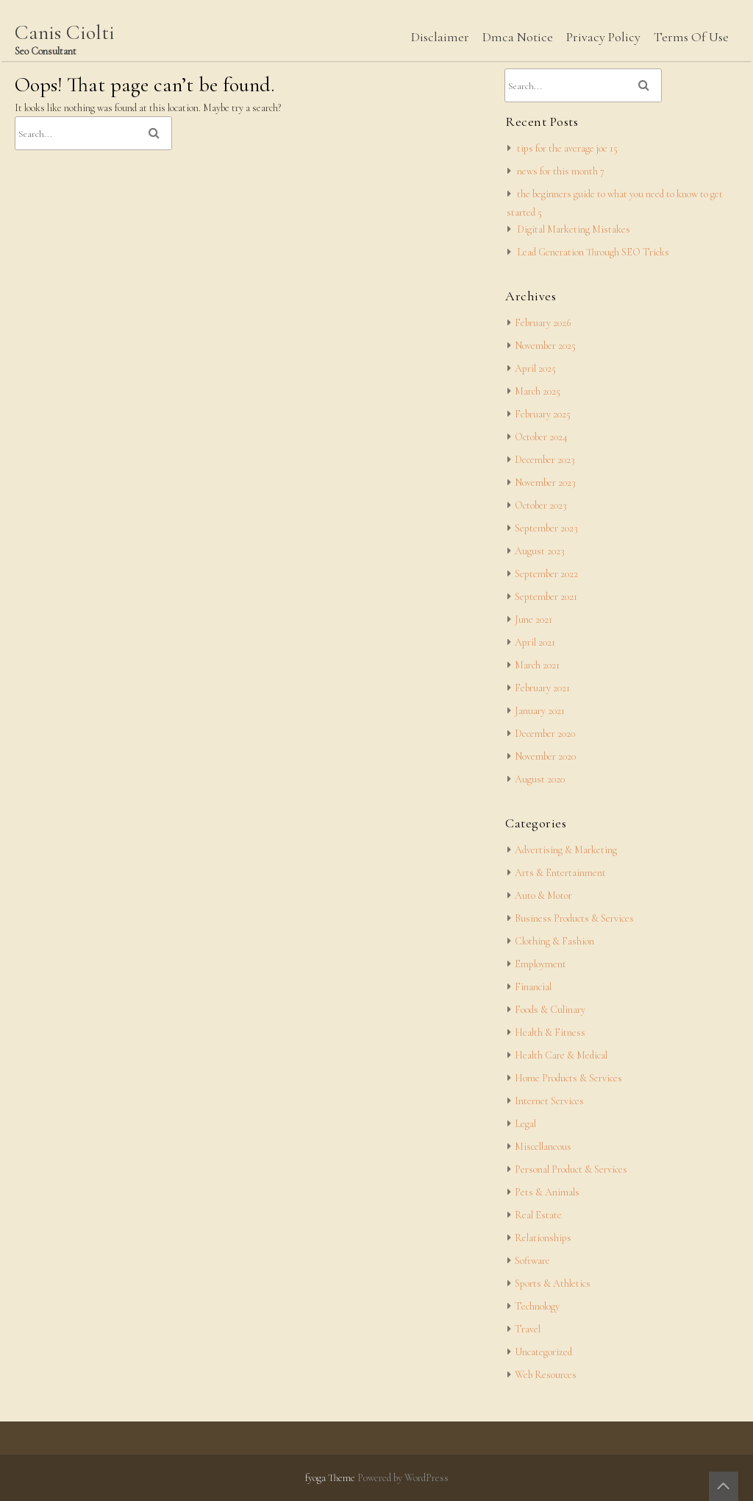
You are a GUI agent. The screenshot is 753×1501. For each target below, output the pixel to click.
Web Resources (546, 1374)
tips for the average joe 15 (567, 148)
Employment (540, 964)
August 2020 (540, 779)
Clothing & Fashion (554, 941)
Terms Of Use (691, 37)
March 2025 (537, 391)
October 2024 (541, 437)
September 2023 (546, 528)
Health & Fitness (550, 1032)
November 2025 (545, 345)
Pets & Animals (547, 1192)
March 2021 (537, 665)
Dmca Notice (517, 37)
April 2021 (535, 642)
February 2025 (543, 414)
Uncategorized (543, 1352)
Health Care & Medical (561, 1055)
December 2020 (545, 733)
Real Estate (538, 1215)
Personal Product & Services (571, 1169)
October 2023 (541, 505)
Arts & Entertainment (560, 872)
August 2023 (540, 551)
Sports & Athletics (552, 1283)
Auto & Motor (543, 895)
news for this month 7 (560, 171)
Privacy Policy (603, 37)
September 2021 (546, 596)
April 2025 (535, 368)
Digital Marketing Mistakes (573, 229)
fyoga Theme (331, 1478)
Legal (525, 1123)
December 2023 (545, 459)
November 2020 (545, 756)
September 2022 (546, 574)
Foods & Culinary (550, 1009)
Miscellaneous (543, 1146)
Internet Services (549, 1101)
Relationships (543, 1238)
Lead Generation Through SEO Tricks (593, 252)
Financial (533, 987)
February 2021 (542, 688)
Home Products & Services (568, 1078)
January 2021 (540, 710)
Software (532, 1260)
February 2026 (543, 323)
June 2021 (533, 619)
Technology (537, 1306)
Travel (527, 1329)
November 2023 (545, 482)
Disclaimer (440, 37)
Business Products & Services (574, 918)
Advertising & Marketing (566, 850)
